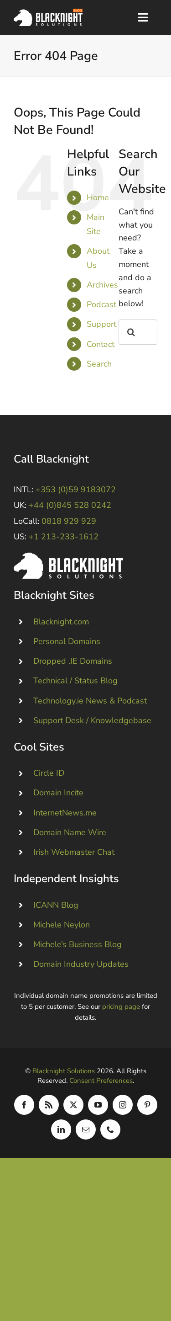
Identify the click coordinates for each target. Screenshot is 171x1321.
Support (101, 324)
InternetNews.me (65, 812)
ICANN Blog (55, 904)
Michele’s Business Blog (77, 944)
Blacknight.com (61, 621)
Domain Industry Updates (81, 964)
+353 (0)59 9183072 (76, 489)
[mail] (86, 1129)
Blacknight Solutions (63, 1071)
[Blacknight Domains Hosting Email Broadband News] (48, 12)
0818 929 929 (68, 521)
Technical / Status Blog (75, 680)
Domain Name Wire (69, 832)
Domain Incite (58, 792)
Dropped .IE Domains (72, 660)
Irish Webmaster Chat (73, 852)
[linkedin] (61, 1129)
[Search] (131, 332)
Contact (100, 344)
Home (98, 197)
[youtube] (98, 1105)
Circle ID (48, 772)
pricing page (121, 1006)
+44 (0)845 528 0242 (70, 505)
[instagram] (123, 1105)
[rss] (49, 1105)
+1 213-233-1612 (63, 536)
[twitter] (73, 1105)
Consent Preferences (101, 1080)
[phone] (110, 1129)
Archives (102, 284)
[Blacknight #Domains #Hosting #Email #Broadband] (68, 556)
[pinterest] (147, 1105)
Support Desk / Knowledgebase (92, 720)
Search (99, 363)
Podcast (101, 304)
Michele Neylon (61, 924)
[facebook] (24, 1105)
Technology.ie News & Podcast (90, 700)
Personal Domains (66, 641)
